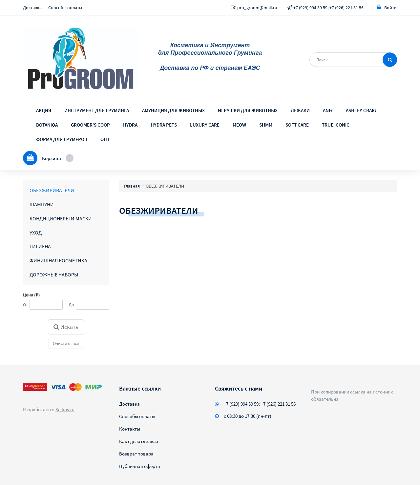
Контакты (129, 429)
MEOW (239, 125)
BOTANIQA (47, 125)
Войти (387, 7)
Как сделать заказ (138, 441)
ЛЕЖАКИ (300, 110)
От (25, 305)
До (71, 305)
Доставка (32, 7)
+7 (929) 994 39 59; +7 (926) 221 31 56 (328, 7)
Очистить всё (66, 343)
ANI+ (328, 110)
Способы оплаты (65, 7)
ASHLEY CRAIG (361, 110)
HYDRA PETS (164, 125)
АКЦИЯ (43, 110)
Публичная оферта (139, 466)
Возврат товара (136, 454)
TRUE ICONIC (335, 125)
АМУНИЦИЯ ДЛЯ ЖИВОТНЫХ (173, 110)
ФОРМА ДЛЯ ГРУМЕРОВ (61, 139)
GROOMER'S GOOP (90, 125)
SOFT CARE (297, 125)
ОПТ (105, 139)
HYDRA (130, 125)
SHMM (265, 125)
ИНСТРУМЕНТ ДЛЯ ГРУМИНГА (96, 110)
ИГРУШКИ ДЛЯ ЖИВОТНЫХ (248, 110)
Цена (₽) (31, 295)
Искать (65, 327)
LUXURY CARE (205, 125)
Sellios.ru (64, 409)
